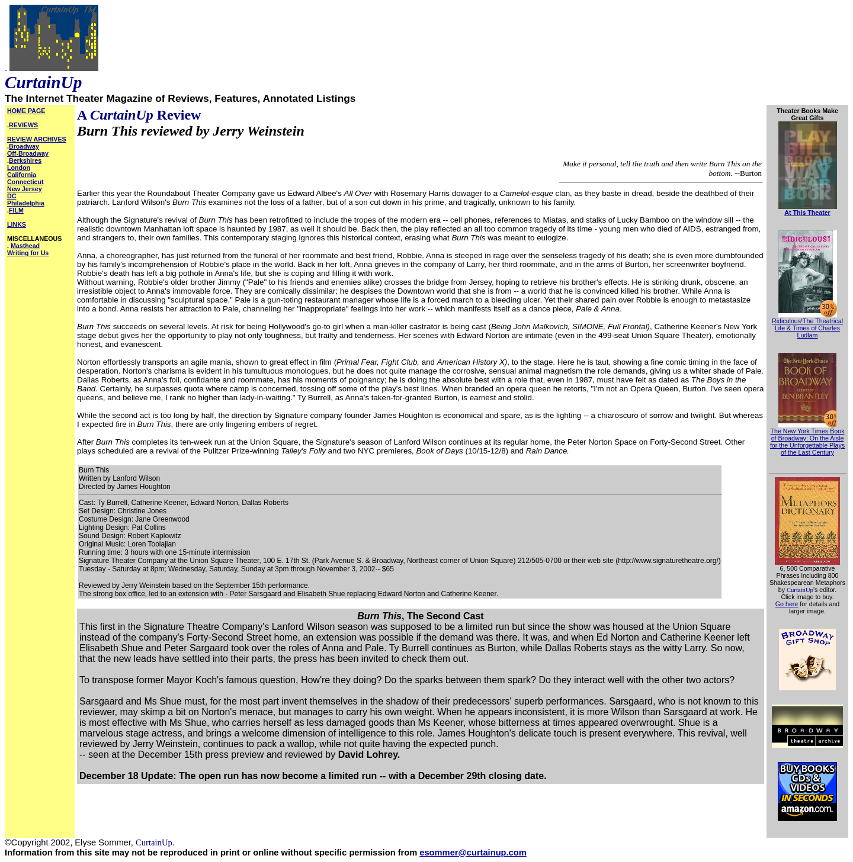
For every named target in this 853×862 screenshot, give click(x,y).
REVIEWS (23, 124)
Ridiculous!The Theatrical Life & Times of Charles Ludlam (807, 328)
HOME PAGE (26, 110)
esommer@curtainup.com (472, 852)
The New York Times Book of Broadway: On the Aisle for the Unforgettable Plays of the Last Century (807, 441)
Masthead (25, 245)
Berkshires (25, 160)
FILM (16, 210)
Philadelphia (25, 203)
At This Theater (807, 212)
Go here (787, 603)
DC (11, 196)
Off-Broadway (28, 153)
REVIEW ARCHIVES (36, 139)
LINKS (16, 224)
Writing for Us (28, 252)
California (21, 174)
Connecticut (25, 181)
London (18, 167)
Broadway (24, 146)
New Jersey (24, 188)
